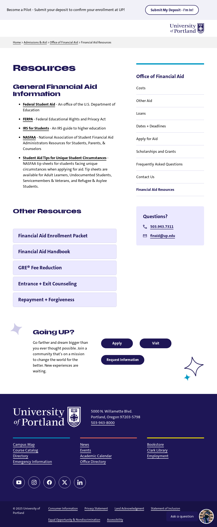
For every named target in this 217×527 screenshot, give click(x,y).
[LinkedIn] (80, 482)
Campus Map (24, 444)
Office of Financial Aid (64, 42)
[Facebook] (49, 482)
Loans (141, 113)
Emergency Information (32, 461)
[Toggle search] (29, 28)
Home (17, 42)
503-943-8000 (103, 422)
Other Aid (144, 100)
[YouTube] (19, 482)
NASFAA (29, 137)
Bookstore (155, 444)
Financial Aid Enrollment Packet (53, 235)
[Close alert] (207, 9)
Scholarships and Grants (156, 151)
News (84, 444)
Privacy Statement (96, 508)
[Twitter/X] (65, 482)
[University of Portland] (187, 28)
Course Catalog (25, 450)
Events (85, 450)
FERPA (28, 119)
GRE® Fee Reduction (40, 267)
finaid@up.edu (162, 235)
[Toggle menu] (18, 28)
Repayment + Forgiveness (46, 299)
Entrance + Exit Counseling (47, 283)
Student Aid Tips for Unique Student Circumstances (64, 157)
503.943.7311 (162, 226)
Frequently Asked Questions (159, 164)
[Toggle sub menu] (201, 88)
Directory (20, 455)
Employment (157, 455)
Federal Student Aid (39, 104)
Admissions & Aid (35, 42)
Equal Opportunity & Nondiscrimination (74, 519)
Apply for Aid (147, 138)
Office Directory (93, 461)
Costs (141, 88)
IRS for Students (36, 128)
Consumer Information (63, 508)
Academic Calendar (96, 455)
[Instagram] (34, 482)
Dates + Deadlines (151, 126)
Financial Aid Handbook (44, 251)
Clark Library (157, 450)
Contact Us (145, 176)
